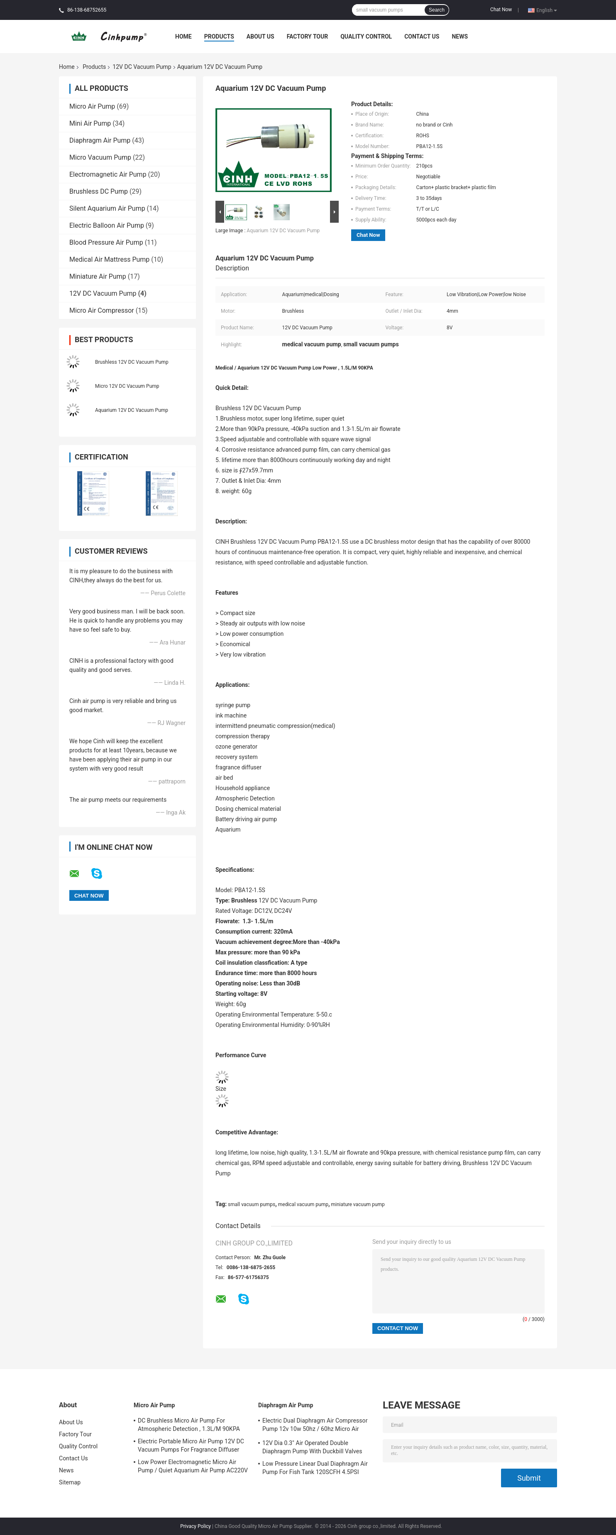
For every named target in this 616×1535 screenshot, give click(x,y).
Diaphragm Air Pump (99, 140)
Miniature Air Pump (97, 276)
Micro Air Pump (92, 106)
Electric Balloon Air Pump (106, 225)
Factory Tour (307, 36)
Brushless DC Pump (98, 191)
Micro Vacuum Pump (100, 157)
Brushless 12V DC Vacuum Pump (132, 362)
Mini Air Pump (90, 123)
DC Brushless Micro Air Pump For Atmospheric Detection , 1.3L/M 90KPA (189, 1424)
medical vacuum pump (303, 1204)
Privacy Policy (195, 1526)
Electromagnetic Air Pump (108, 174)
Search (437, 10)
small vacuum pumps (251, 1204)
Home (183, 36)
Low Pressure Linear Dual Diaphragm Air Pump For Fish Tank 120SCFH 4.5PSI (315, 1467)
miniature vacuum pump (357, 1204)
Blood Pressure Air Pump (106, 242)
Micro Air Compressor (101, 310)
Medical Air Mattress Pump (109, 259)
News (460, 36)
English (546, 10)
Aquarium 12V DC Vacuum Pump (131, 410)
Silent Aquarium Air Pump (107, 208)
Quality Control (366, 36)
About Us (260, 36)
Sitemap (70, 1482)
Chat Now (501, 9)
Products (219, 36)
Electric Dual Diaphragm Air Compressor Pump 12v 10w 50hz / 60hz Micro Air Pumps (315, 1426)
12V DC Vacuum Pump (141, 66)
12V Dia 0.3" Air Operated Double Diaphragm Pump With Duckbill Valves (312, 1447)
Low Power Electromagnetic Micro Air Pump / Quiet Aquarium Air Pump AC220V (193, 1466)
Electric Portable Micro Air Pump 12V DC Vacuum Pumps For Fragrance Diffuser (191, 1445)
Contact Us (421, 36)
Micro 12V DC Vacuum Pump (127, 386)
